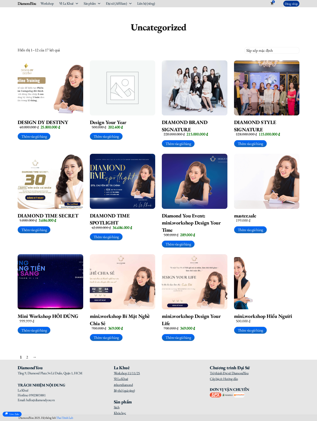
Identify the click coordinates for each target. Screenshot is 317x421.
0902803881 (37, 395)
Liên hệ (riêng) (146, 3)
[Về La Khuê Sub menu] (77, 3)
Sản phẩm (90, 3)
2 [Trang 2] (27, 357)
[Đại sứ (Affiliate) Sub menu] (130, 3)
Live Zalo (12, 414)
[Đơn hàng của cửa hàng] (271, 50)
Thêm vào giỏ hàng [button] (34, 136)
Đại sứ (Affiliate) (116, 3)
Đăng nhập (291, 4)
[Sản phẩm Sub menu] (99, 3)
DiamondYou (27, 4)
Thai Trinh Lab (64, 418)
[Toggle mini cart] (272, 3)
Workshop (47, 3)
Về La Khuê (66, 3)
